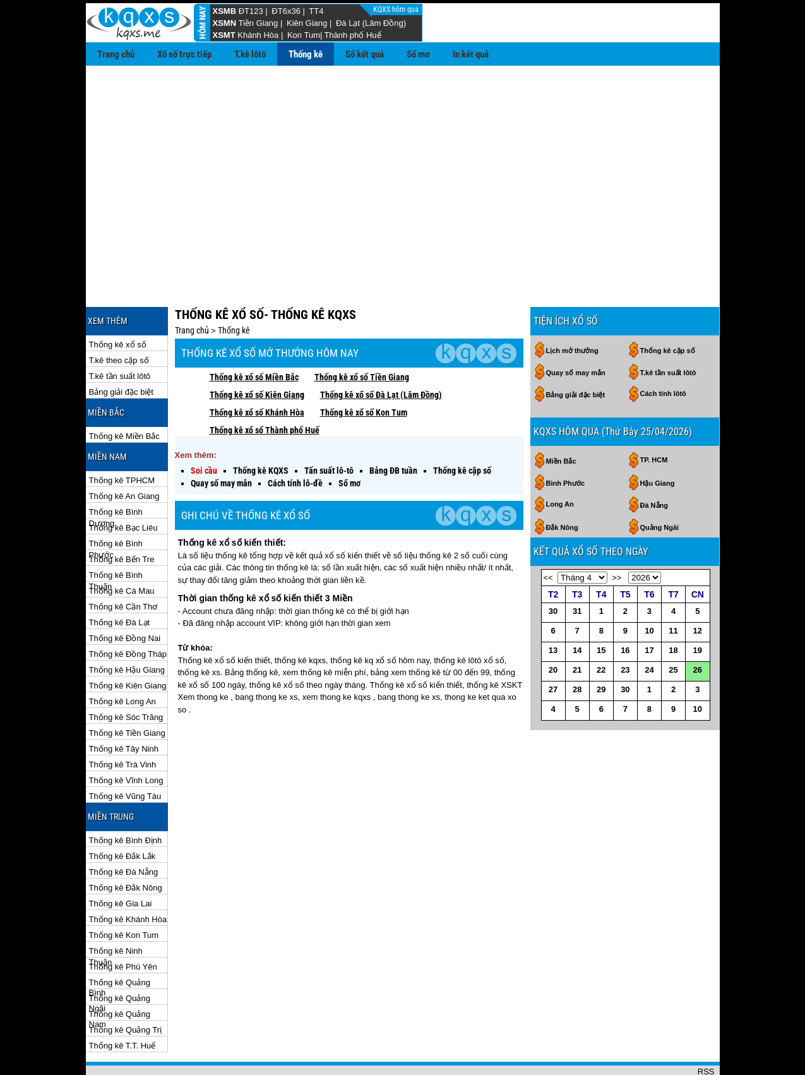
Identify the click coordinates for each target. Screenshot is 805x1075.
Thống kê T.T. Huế (122, 1004)
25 (673, 629)
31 (577, 570)
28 (577, 648)
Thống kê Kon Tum (124, 894)
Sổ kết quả (364, 54)
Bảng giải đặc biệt (121, 351)
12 (697, 589)
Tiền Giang (258, 23)
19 (697, 609)
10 (649, 589)
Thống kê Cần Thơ (123, 565)
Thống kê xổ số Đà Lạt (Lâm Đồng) (381, 354)
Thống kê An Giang (124, 455)
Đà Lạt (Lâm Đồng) (371, 23)
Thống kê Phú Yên (123, 925)
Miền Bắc (561, 420)
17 (649, 609)
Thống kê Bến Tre (122, 518)
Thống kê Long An (122, 660)
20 (553, 629)
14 (577, 609)
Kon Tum (303, 35)
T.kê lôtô (250, 54)
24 (649, 629)
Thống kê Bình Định (125, 799)
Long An (560, 463)
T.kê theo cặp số (119, 319)
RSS (706, 1030)
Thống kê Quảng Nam (119, 973)
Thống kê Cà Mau (122, 550)
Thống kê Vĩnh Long (126, 739)
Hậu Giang (657, 442)
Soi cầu (204, 429)
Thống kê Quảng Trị (125, 989)
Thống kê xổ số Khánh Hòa (257, 371)
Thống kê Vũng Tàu (125, 755)
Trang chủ (115, 54)
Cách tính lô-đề (295, 442)
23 (625, 629)
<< (548, 536)
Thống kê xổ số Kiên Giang (257, 354)
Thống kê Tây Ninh (123, 707)
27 (553, 648)
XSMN (225, 23)
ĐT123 (251, 11)
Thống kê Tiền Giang (127, 692)
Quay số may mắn (221, 442)
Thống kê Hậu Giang (127, 629)
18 (673, 609)
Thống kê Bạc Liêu (123, 486)
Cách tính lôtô (663, 352)
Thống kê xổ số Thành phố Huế (264, 389)
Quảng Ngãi (659, 486)
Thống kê (306, 54)
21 (577, 629)
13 (553, 609)
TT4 (316, 11)
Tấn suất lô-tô (329, 429)
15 (601, 609)
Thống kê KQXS (261, 429)
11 (673, 589)
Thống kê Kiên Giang (128, 644)
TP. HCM (654, 419)
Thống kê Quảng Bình (119, 942)
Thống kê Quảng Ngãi (119, 957)
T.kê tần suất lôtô (120, 335)
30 (553, 570)
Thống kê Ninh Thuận (116, 910)
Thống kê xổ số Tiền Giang (361, 336)
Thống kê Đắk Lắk (122, 815)
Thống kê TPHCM (122, 439)
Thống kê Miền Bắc (124, 395)
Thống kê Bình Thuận (116, 534)
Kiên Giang (307, 23)
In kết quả (471, 54)
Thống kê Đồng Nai (125, 597)
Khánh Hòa (257, 35)
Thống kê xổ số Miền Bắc (254, 336)
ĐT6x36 (286, 11)
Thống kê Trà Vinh (123, 723)
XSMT (224, 35)
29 (601, 648)
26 (697, 629)
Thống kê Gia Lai (120, 862)
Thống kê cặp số (462, 429)
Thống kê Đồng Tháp (128, 613)
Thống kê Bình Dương (116, 471)
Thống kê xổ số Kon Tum (363, 371)
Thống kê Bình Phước (116, 503)
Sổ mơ (418, 54)
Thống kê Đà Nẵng (123, 831)
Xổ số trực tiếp (184, 54)
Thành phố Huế (352, 35)
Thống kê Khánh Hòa (128, 878)
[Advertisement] (403, 160)
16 (625, 609)
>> (616, 536)
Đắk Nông (562, 486)
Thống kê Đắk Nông (125, 846)
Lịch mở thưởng (572, 309)
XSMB (225, 11)
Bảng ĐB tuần (393, 429)
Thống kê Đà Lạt (119, 581)
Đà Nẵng (654, 464)
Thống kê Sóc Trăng (126, 676)
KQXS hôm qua (396, 9)
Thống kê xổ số (117, 303)
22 (601, 629)
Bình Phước (565, 442)
